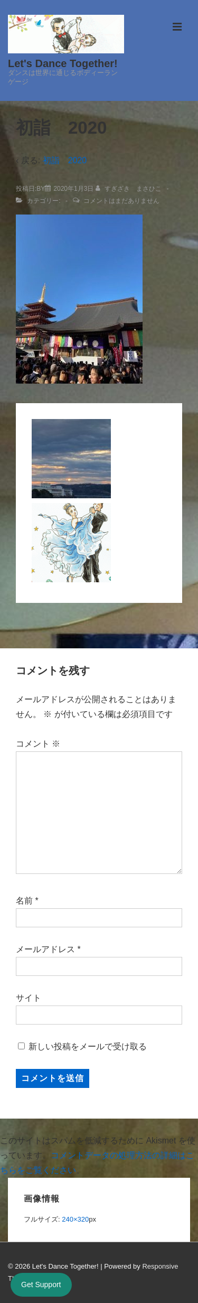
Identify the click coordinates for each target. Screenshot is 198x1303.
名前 (24, 900)
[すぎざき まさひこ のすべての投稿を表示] (130, 188)
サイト (28, 997)
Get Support (41, 1284)
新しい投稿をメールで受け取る (88, 1046)
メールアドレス (45, 949)
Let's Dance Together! (63, 63)
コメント (38, 743)
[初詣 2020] (73, 188)
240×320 (75, 1219)
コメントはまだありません (121, 200)
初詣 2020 (65, 160)
